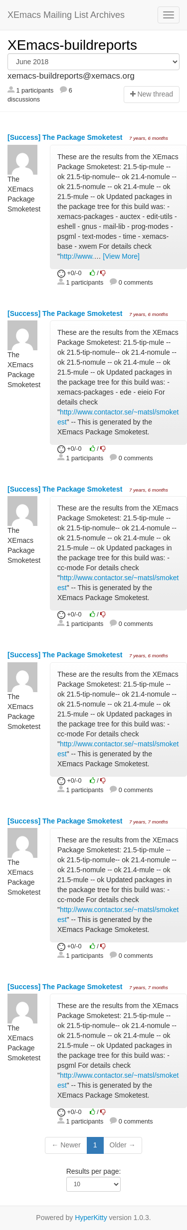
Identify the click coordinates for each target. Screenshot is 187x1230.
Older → (123, 1145)
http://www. (77, 256)
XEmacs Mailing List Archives (66, 15)
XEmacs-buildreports (72, 45)
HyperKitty (91, 1218)
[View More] (121, 256)
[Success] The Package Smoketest (65, 137)
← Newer (65, 1145)
